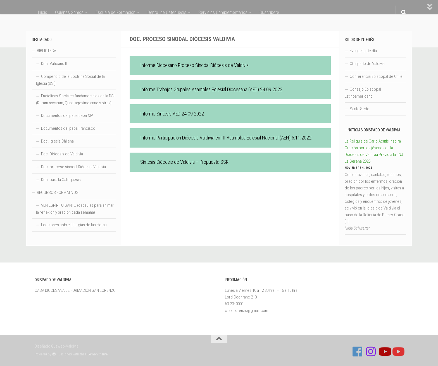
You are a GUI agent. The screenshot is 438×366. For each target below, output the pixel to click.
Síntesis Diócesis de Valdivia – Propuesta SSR (184, 162)
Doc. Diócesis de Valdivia (62, 153)
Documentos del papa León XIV (67, 115)
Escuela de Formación (115, 12)
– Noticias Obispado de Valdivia (373, 130)
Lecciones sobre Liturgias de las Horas (74, 224)
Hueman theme (96, 354)
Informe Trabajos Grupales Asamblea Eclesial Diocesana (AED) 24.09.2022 (211, 89)
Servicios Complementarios (222, 12)
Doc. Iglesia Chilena (57, 141)
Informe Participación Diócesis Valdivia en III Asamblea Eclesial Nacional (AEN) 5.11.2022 (225, 138)
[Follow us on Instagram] (371, 351)
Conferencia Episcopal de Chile (376, 76)
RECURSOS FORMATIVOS (57, 192)
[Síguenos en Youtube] (384, 351)
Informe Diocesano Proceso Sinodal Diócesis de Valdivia (194, 65)
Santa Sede (359, 108)
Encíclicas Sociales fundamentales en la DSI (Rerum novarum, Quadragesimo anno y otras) (75, 99)
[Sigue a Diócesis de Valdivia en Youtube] (397, 351)
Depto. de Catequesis (166, 12)
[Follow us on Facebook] (357, 351)
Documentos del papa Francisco (68, 128)
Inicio (42, 12)
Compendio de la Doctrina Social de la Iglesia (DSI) (70, 80)
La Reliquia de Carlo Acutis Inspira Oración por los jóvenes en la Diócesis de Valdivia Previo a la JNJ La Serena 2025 (374, 151)
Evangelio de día (363, 50)
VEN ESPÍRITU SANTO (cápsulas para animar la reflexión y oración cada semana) (75, 209)
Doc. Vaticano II (54, 63)
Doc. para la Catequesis (61, 179)
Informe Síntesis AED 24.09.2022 (172, 114)
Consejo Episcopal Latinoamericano (363, 93)
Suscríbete (269, 12)
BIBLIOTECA (46, 50)
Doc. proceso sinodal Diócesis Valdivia (73, 166)
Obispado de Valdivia (367, 63)
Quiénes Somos (69, 12)
